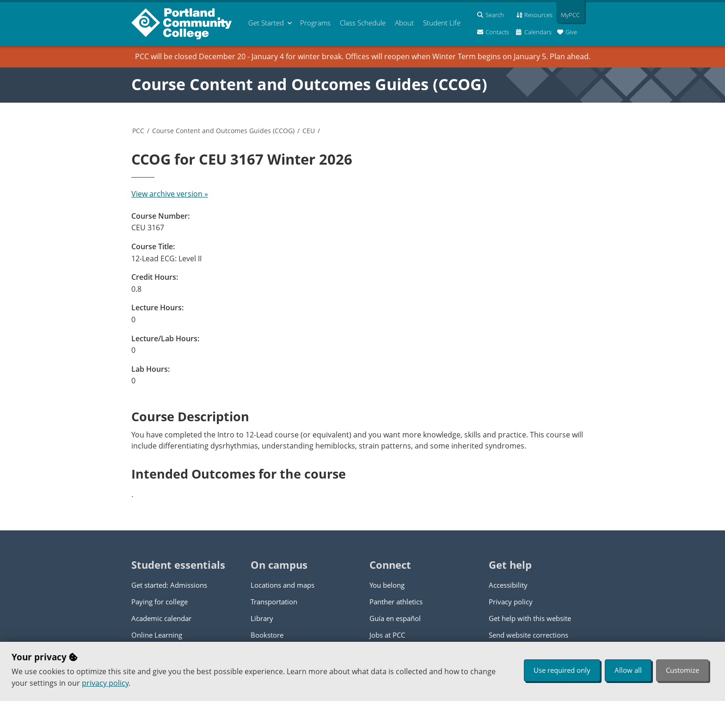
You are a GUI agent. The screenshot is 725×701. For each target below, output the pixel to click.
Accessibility (508, 585)
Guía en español (395, 618)
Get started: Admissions (169, 585)
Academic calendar (161, 618)
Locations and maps (282, 585)
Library (262, 618)
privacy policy (105, 683)
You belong (387, 585)
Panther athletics (396, 601)
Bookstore (267, 635)
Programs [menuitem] (315, 22)
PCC (138, 130)
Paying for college (159, 601)
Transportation (274, 601)
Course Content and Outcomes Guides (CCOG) (309, 84)
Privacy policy (511, 601)
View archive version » (169, 194)
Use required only (562, 670)
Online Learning (156, 635)
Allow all (628, 670)
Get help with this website (530, 618)
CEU (308, 130)
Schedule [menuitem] (363, 22)
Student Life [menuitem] (442, 22)
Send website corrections (528, 635)
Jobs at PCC (387, 635)
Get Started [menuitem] (266, 22)
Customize (682, 670)
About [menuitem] (404, 22)
